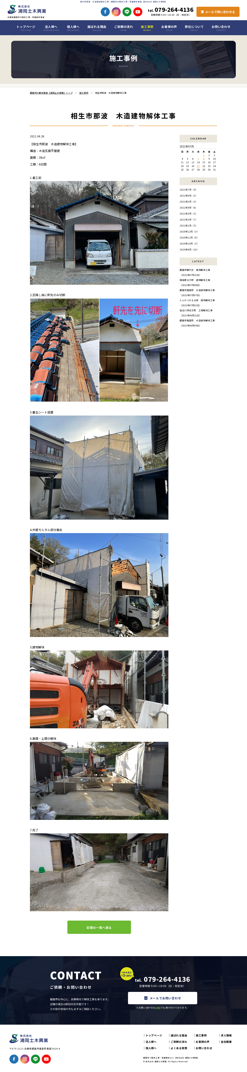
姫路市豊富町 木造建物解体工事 (197, 290)
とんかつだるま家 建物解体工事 (197, 300)
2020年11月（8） (189, 237)
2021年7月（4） (189, 189)
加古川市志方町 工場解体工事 (196, 310)
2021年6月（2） (189, 195)
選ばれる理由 (96, 27)
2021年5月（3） (189, 201)
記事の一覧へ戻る (99, 927)
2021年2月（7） (189, 219)
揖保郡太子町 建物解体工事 (195, 280)
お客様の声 (169, 27)
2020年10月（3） (189, 243)
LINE (158, 1007)
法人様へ (51, 27)
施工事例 (147, 27)
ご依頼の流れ (123, 27)
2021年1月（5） (189, 225)
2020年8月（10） (189, 249)
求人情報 (226, 1035)
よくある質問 (179, 1048)
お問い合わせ (221, 27)
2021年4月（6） (189, 207)
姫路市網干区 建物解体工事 (195, 269)
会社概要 (226, 1041)
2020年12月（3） (189, 231)
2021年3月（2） (189, 213)
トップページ (25, 27)
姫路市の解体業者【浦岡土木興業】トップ (51, 92)
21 (198, 166)
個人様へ (73, 27)
